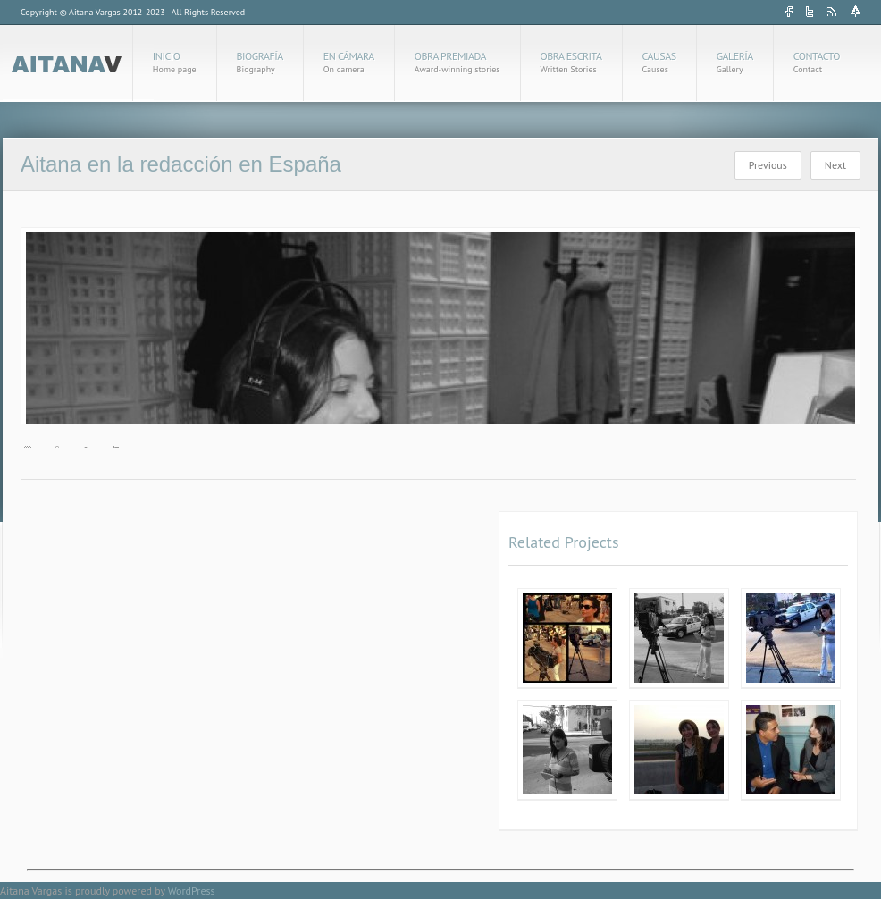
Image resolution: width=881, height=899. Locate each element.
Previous (768, 165)
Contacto (816, 62)
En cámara (348, 62)
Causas (659, 62)
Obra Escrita (571, 62)
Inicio (175, 62)
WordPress (191, 890)
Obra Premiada (457, 62)
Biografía (260, 62)
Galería (735, 62)
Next (835, 165)
